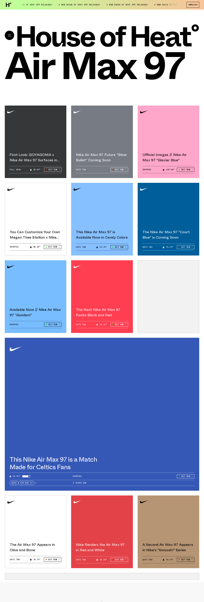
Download (192, 4)
